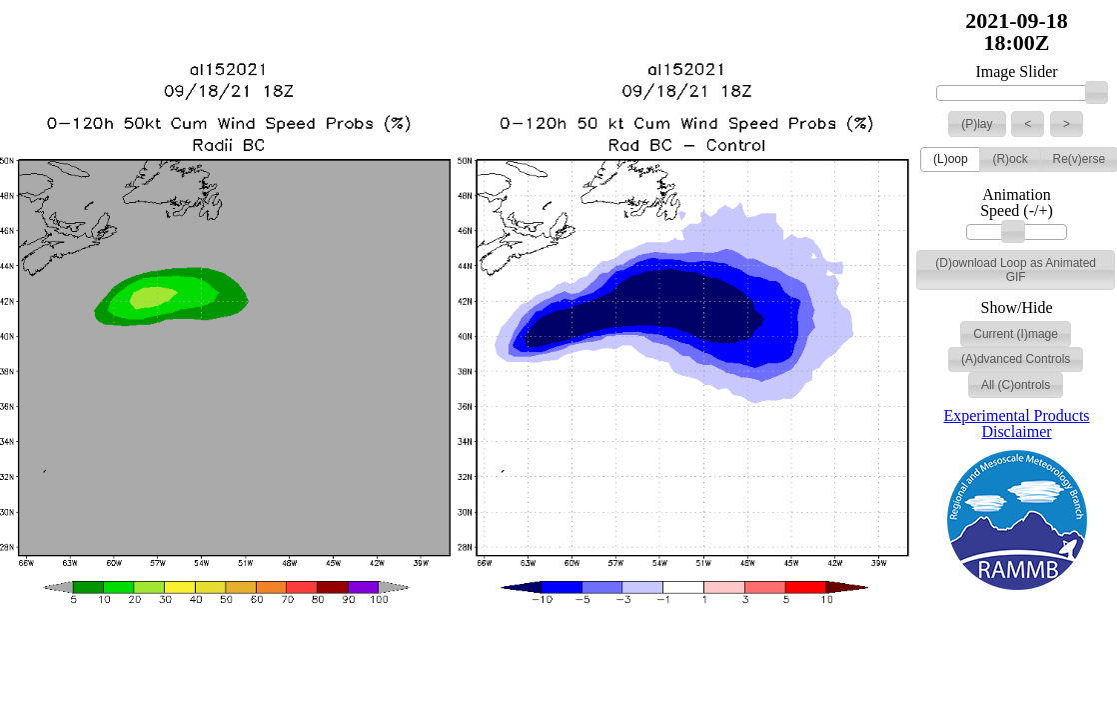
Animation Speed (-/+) (1016, 203)
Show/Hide (1017, 308)
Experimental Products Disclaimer (1016, 423)
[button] (976, 124)
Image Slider (1016, 72)
